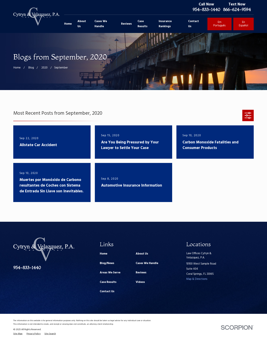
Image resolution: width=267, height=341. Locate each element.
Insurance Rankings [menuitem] (165, 24)
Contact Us (107, 291)
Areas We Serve (110, 272)
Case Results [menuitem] (142, 24)
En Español (243, 24)
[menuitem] (17, 334)
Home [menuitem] (68, 24)
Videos (140, 282)
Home (103, 253)
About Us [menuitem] (81, 24)
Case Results (108, 282)
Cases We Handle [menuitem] (101, 24)
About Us (142, 253)
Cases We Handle (147, 263)
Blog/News (107, 263)
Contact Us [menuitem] (193, 24)
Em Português (219, 24)
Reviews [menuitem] (126, 24)
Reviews (141, 272)
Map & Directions (196, 279)
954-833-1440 (206, 9)
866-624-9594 (237, 9)
